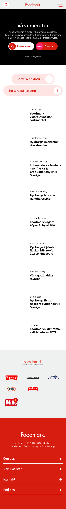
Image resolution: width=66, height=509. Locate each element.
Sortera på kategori (34, 91)
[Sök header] (6, 5)
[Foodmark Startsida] (33, 434)
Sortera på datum (35, 79)
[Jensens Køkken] (54, 389)
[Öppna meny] (60, 5)
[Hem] (33, 4)
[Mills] (11, 402)
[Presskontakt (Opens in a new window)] (21, 46)
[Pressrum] (47, 46)
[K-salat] (33, 402)
